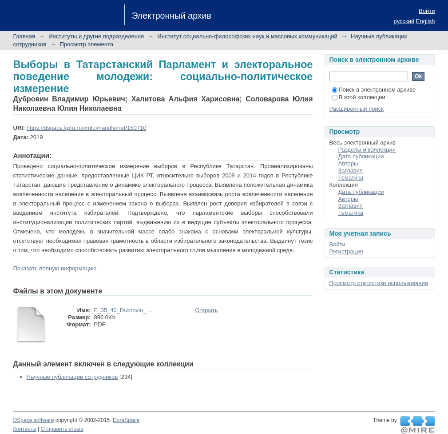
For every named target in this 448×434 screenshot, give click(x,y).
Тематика (351, 177)
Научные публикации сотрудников (72, 377)
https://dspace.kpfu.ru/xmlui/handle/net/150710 (87, 128)
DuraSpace (126, 420)
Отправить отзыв (62, 429)
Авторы (348, 163)
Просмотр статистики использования (378, 283)
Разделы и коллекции (367, 149)
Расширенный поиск (356, 108)
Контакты (24, 429)
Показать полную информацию (55, 268)
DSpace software (33, 420)
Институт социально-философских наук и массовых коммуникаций (247, 36)
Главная (24, 36)
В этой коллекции (358, 97)
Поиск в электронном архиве (374, 89)
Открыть (206, 310)
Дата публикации (361, 156)
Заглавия (350, 170)
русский (404, 21)
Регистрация (346, 251)
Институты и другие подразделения (96, 36)
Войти (427, 11)
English (425, 21)
